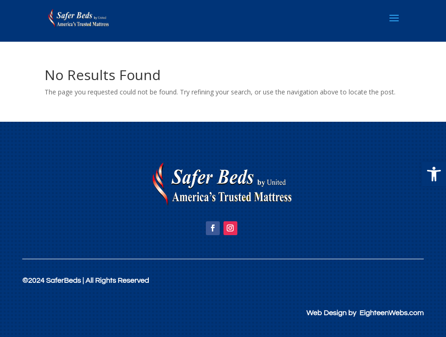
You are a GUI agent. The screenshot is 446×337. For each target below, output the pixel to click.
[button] (434, 174)
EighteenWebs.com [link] (391, 313)
